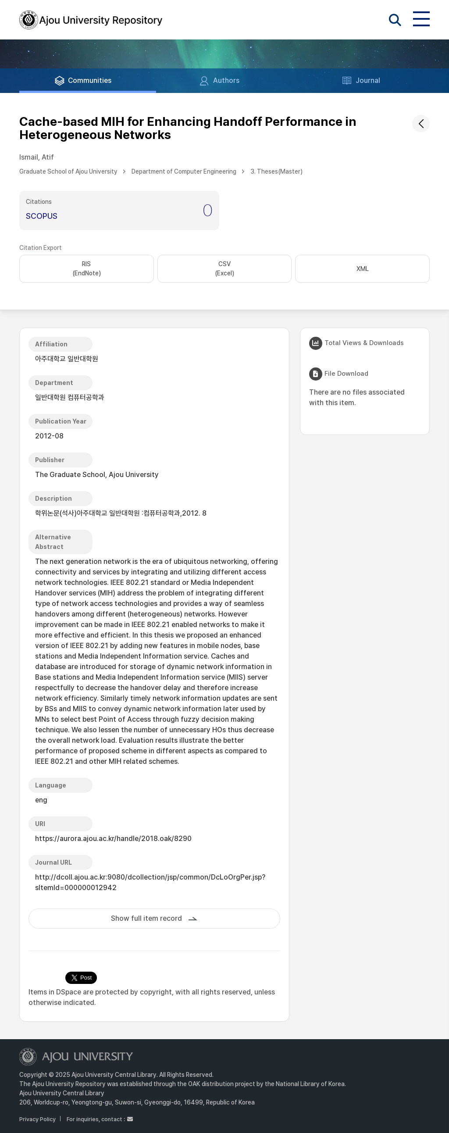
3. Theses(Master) (276, 171)
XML (362, 268)
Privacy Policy (37, 1119)
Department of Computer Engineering (184, 171)
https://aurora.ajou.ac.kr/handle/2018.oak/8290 (113, 838)
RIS (86, 269)
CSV (224, 269)
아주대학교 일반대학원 (66, 359)
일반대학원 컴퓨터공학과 (69, 397)
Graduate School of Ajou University (68, 171)
